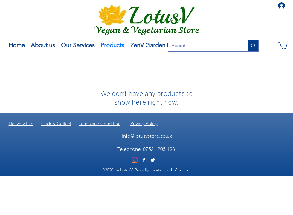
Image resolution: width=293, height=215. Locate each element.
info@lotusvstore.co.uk (147, 136)
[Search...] (203, 45)
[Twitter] (153, 160)
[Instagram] (135, 160)
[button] (283, 45)
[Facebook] (144, 160)
